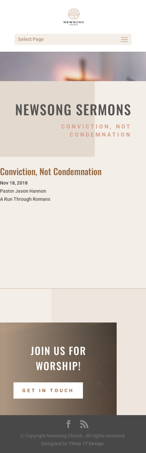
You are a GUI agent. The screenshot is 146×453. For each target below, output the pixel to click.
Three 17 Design (86, 443)
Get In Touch (48, 390)
